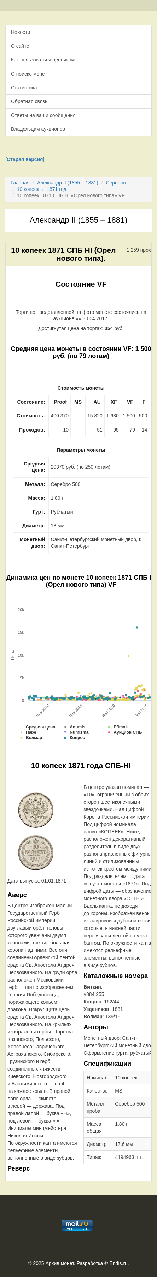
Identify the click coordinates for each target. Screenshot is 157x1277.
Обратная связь (29, 101)
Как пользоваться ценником (43, 60)
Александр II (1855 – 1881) (67, 183)
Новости (20, 32)
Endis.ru (118, 1263)
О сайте (20, 46)
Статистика (24, 87)
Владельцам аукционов (38, 129)
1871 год (56, 189)
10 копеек (28, 189)
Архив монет (60, 1263)
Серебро (116, 183)
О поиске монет (29, 74)
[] (24, 159)
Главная (20, 183)
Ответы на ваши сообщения (43, 115)
